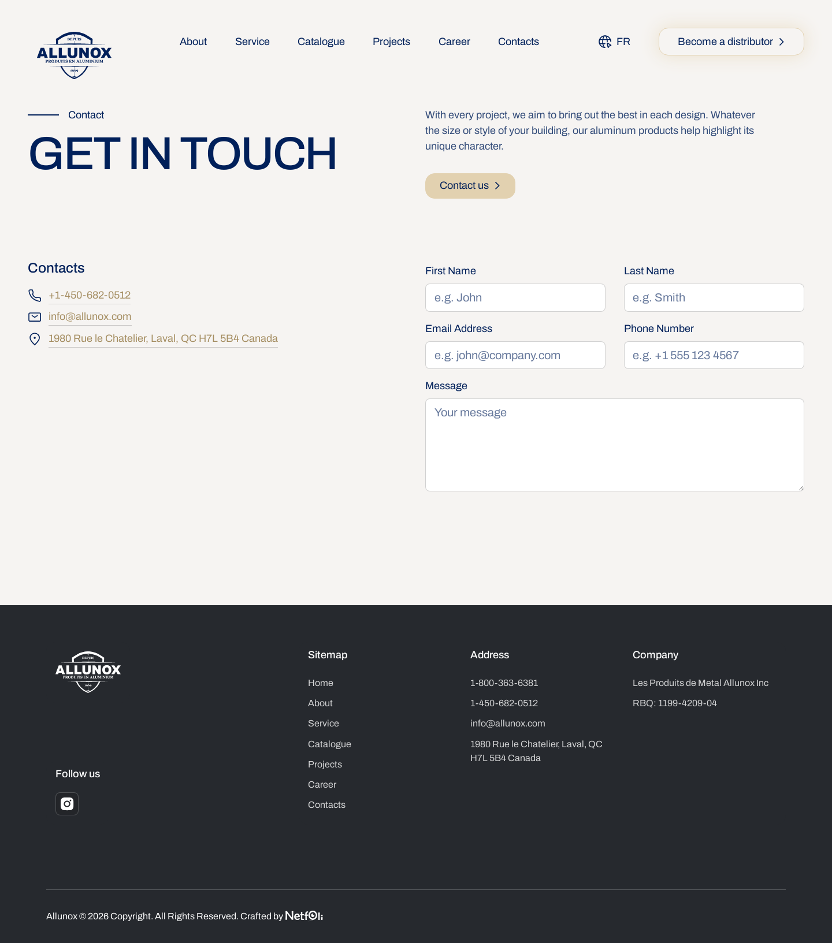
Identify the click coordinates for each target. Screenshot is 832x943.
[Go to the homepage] (88, 672)
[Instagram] (67, 803)
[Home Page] (74, 56)
